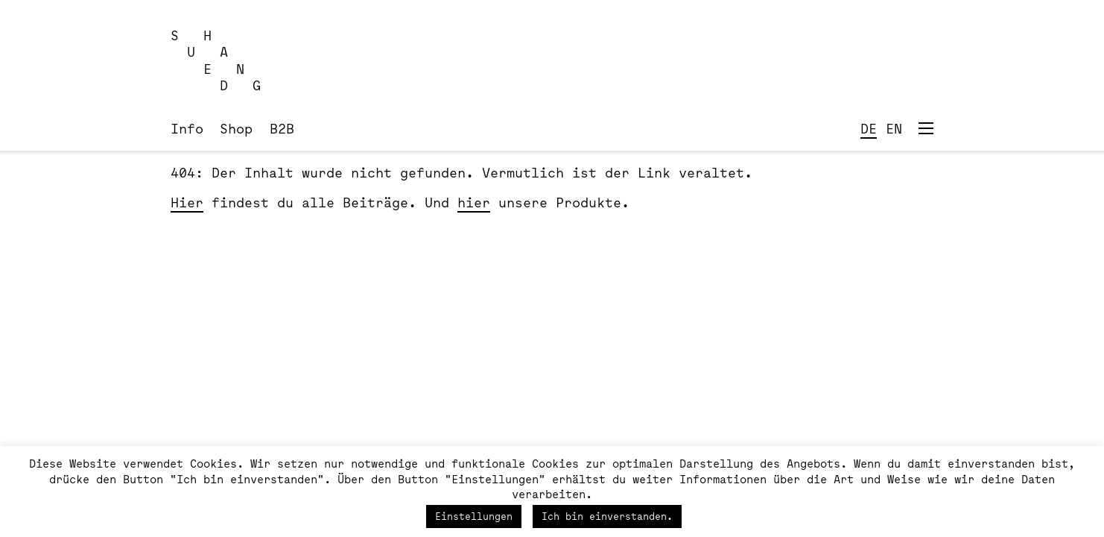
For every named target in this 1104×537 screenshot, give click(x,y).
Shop (236, 128)
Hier (187, 202)
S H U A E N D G (216, 60)
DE (868, 128)
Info (187, 128)
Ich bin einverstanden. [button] (607, 516)
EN (894, 128)
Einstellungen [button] (474, 516)
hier (473, 202)
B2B (282, 128)
